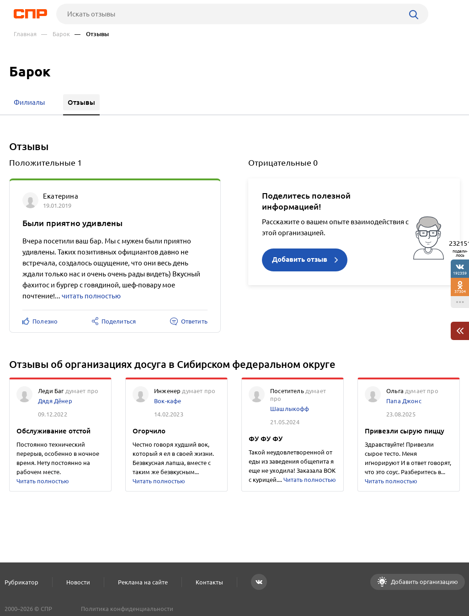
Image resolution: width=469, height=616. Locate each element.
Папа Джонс (403, 401)
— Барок (55, 34)
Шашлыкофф (289, 408)
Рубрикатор (21, 582)
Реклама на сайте (143, 582)
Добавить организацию (423, 581)
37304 (460, 291)
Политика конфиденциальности (127, 608)
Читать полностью (42, 481)
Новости (78, 582)
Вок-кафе (167, 401)
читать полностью (91, 296)
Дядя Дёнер (55, 401)
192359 (460, 273)
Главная (25, 34)
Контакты (209, 582)
